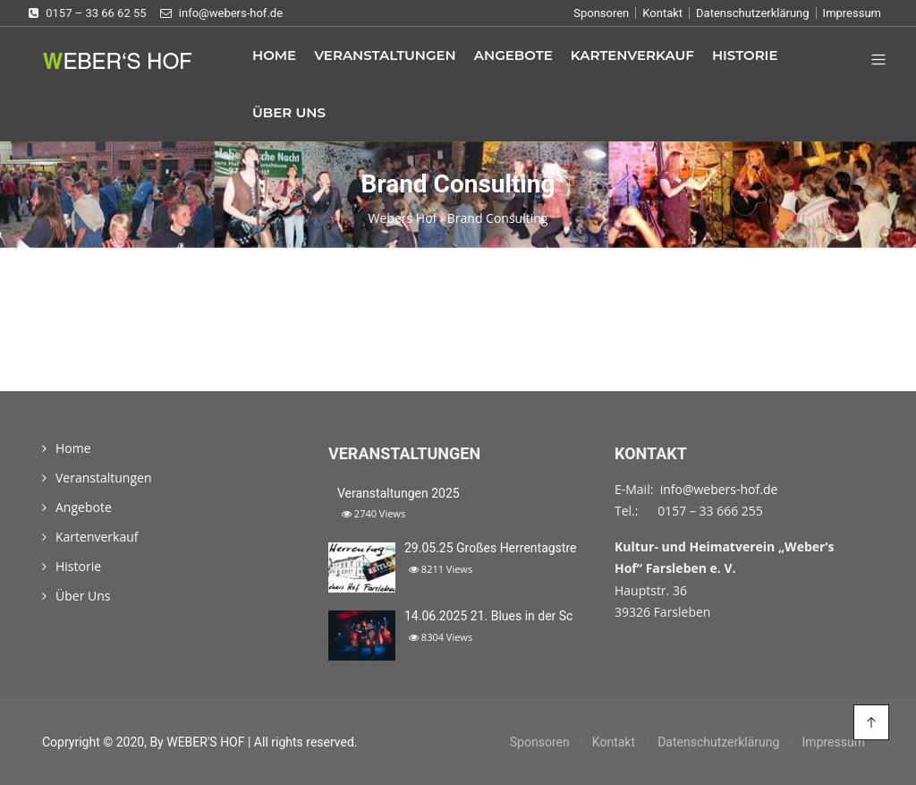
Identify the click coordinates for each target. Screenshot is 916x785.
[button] (871, 60)
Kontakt (662, 13)
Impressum (852, 13)
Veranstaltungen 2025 (398, 493)
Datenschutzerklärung (753, 13)
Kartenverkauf (632, 55)
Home (274, 55)
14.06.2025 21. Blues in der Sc (488, 616)
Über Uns (289, 112)
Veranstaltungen (385, 55)
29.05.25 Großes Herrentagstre (490, 548)
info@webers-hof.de (719, 489)
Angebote (513, 55)
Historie (745, 55)
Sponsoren (601, 13)
